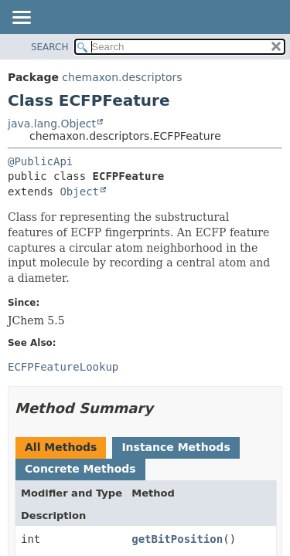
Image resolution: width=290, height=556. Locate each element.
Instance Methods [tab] (175, 447)
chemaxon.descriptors (122, 77)
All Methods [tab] (61, 447)
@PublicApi (40, 161)
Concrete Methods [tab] (80, 469)
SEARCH (50, 47)
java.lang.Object (52, 123)
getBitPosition (177, 539)
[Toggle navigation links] (21, 18)
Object (79, 191)
